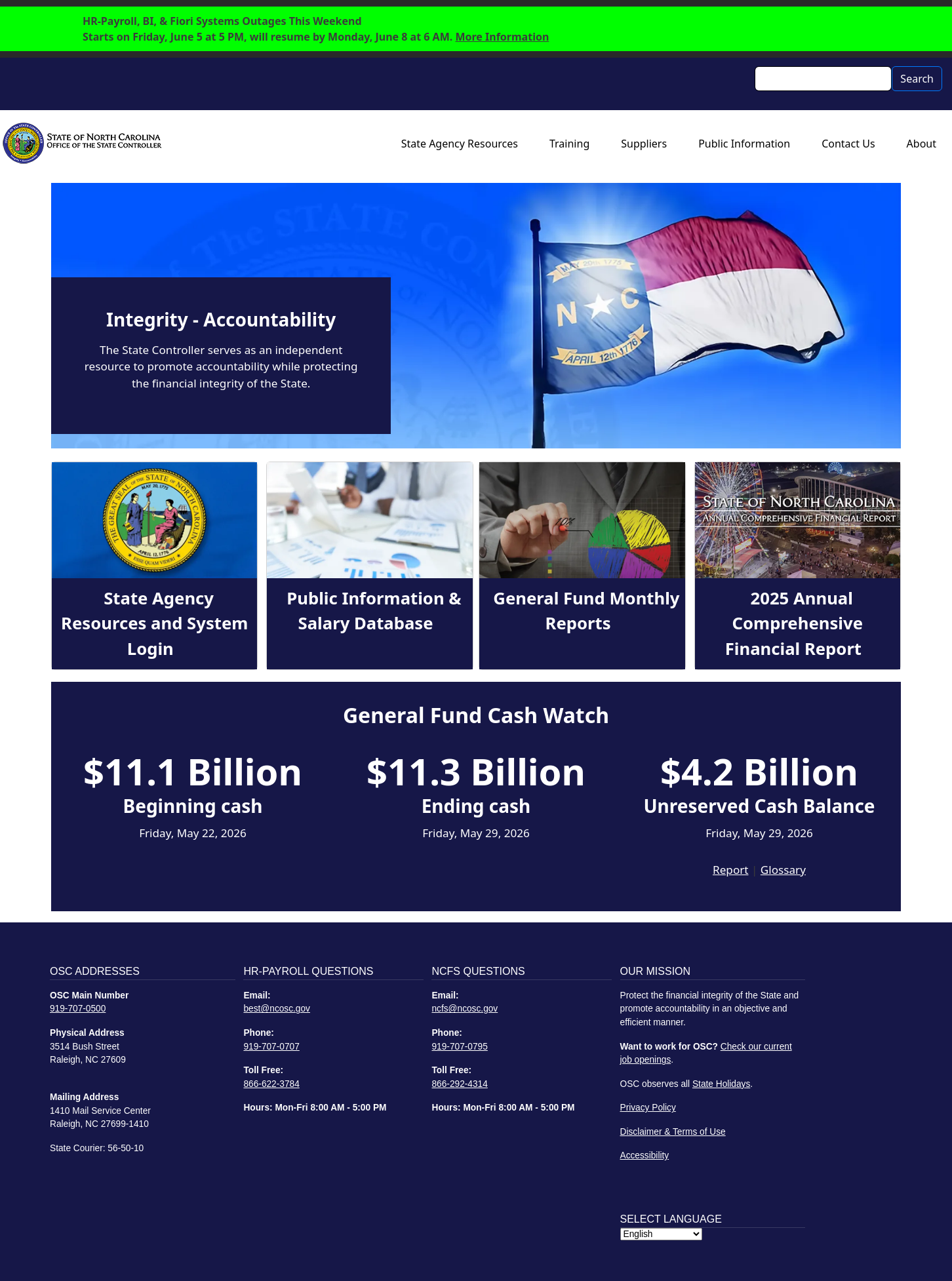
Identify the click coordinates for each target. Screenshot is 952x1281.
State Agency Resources (459, 143)
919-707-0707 (271, 1047)
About (921, 143)
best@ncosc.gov (276, 1009)
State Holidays (721, 1084)
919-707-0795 (459, 1047)
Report (730, 869)
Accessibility (644, 1155)
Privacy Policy (648, 1108)
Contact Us (848, 143)
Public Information (744, 143)
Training (569, 143)
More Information (502, 37)
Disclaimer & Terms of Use (673, 1132)
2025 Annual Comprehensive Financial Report (794, 623)
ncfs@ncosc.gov (464, 1009)
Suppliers (644, 143)
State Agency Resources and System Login (154, 623)
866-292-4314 (459, 1084)
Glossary (783, 869)
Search (917, 78)
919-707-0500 (78, 1009)
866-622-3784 (271, 1084)
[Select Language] (661, 1234)
